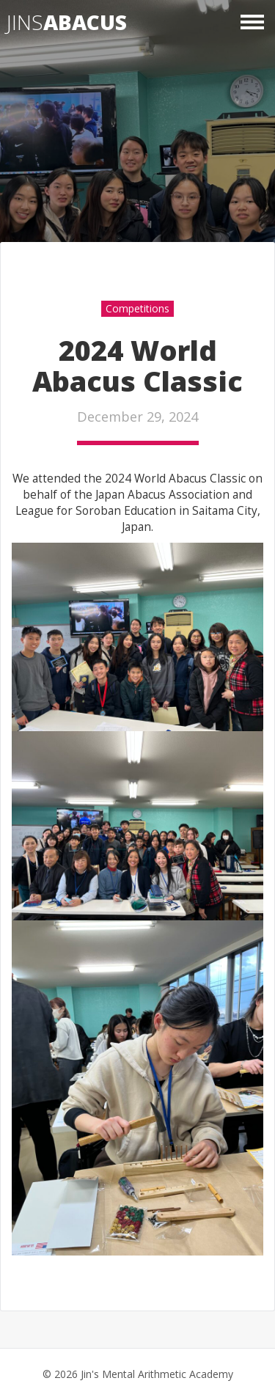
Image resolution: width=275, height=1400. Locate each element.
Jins (67, 22)
